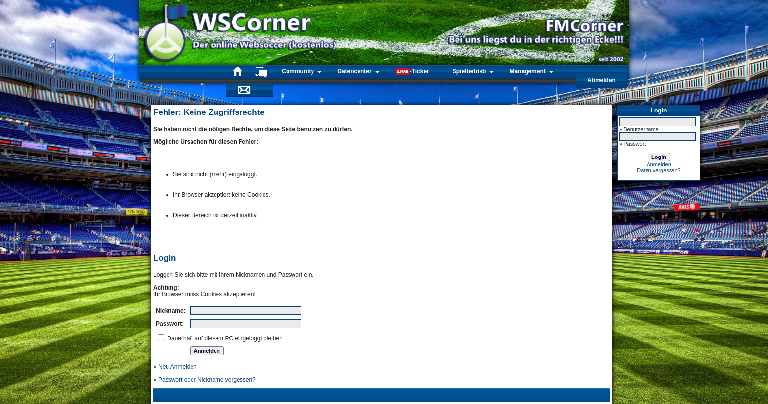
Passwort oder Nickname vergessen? (207, 379)
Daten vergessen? (658, 170)
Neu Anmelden (177, 366)
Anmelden (659, 164)
